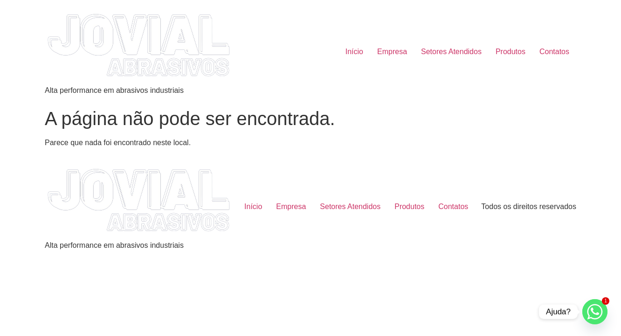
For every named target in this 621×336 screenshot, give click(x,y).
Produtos (510, 52)
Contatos (554, 52)
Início (354, 52)
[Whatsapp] (594, 311)
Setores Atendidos (451, 52)
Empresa (392, 52)
